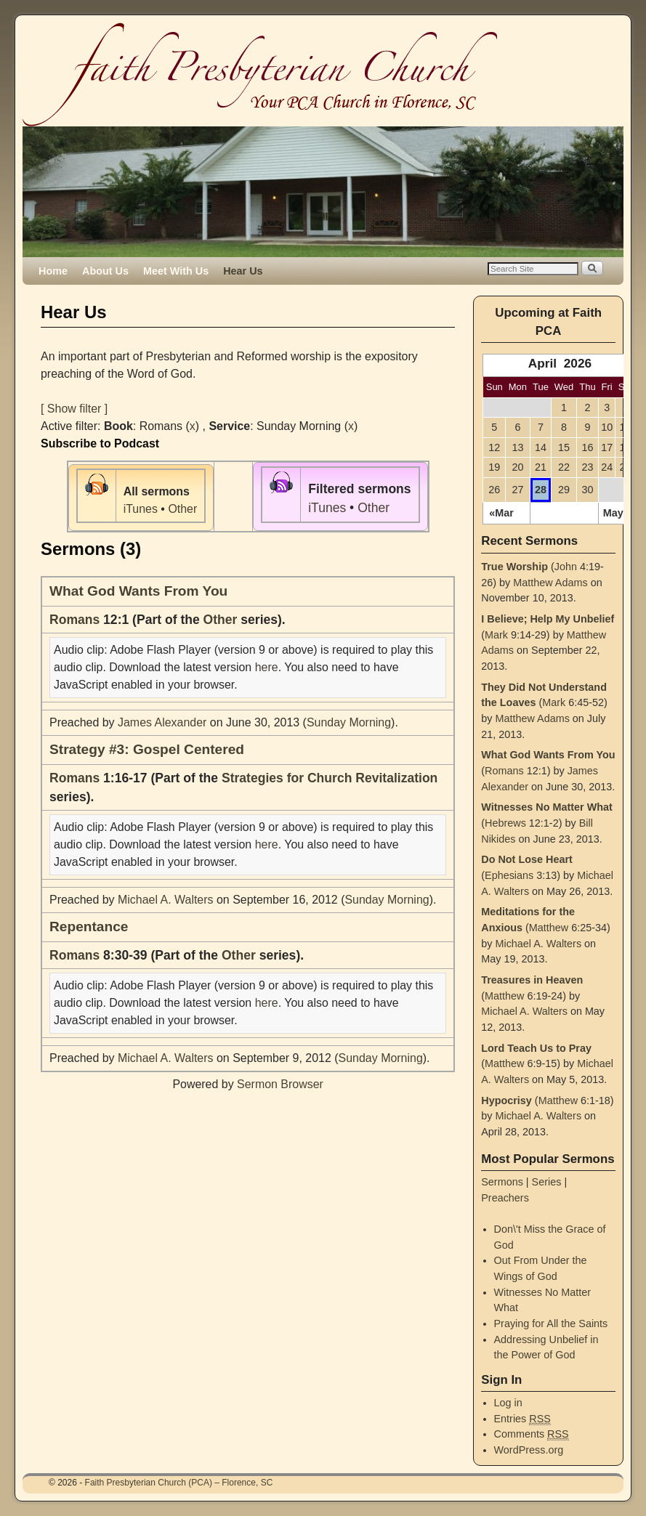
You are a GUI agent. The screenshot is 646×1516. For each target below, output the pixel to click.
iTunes (141, 509)
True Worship (514, 566)
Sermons (502, 1182)
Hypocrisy (506, 1100)
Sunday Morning (349, 722)
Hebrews (505, 823)
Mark (496, 635)
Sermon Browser (280, 1084)
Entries (522, 1419)
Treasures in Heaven (532, 980)
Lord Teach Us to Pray (536, 1048)
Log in (508, 1402)
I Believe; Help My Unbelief (547, 619)
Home (53, 271)
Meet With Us (176, 271)
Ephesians (509, 875)
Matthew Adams (550, 582)
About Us (105, 271)
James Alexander (162, 722)
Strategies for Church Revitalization (329, 778)
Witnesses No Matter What (547, 807)
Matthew (548, 927)
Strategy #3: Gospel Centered (146, 749)
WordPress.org (529, 1450)
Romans (74, 619)
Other (182, 509)
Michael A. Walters (166, 899)
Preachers (505, 1198)
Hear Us (242, 271)
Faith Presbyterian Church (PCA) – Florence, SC (179, 1483)
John (565, 566)
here (266, 667)
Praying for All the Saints (551, 1323)
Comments (531, 1434)
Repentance (89, 926)
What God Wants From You (138, 591)
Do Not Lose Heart (527, 859)
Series (547, 1182)
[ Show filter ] (74, 408)
